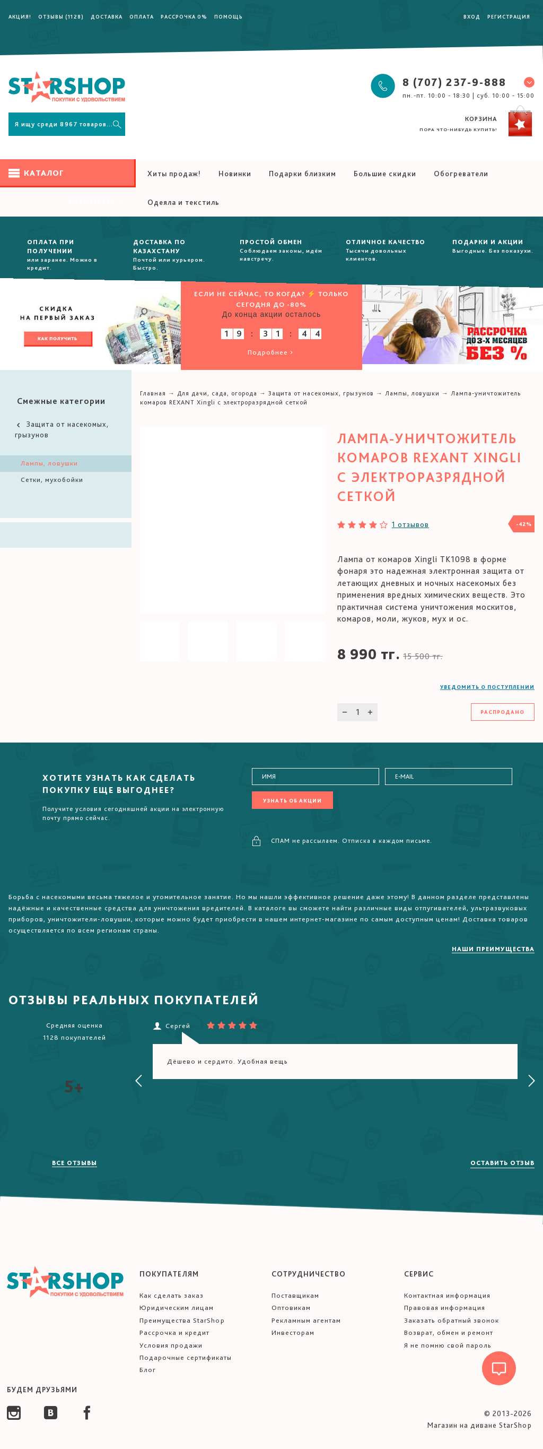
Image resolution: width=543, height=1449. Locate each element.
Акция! (19, 16)
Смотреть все (95, 201)
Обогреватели (461, 173)
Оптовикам (291, 1308)
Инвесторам (293, 1332)
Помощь (228, 16)
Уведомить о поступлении (487, 687)
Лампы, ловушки (49, 463)
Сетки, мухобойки (52, 480)
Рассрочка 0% (184, 16)
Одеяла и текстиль (183, 202)
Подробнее (271, 352)
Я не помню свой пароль (448, 1345)
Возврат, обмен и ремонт (448, 1332)
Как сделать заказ (171, 1295)
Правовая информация (444, 1308)
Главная (153, 393)
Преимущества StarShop (182, 1320)
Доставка (106, 16)
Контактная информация (447, 1295)
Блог (147, 1370)
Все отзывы (74, 1163)
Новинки (234, 173)
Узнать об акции (292, 800)
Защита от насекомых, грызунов (62, 429)
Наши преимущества (493, 949)
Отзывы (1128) (61, 16)
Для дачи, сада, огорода (217, 393)
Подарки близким (302, 173)
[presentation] (139, 1081)
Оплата (141, 16)
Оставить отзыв (502, 1163)
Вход (471, 16)
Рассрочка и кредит (174, 1332)
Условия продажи (171, 1345)
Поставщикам (295, 1295)
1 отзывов (410, 524)
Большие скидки (385, 173)
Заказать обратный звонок (451, 1320)
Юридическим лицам (176, 1308)
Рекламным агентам (306, 1320)
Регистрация (508, 16)
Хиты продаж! (174, 173)
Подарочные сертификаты (185, 1357)
